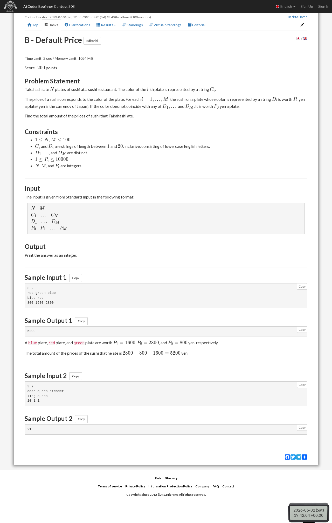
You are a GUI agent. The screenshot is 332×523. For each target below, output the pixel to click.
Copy (75, 278)
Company (202, 486)
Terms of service (110, 486)
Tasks (51, 25)
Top (32, 25)
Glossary (171, 478)
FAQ (215, 486)
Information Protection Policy (170, 486)
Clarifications (77, 25)
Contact (228, 486)
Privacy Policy (135, 486)
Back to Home (297, 17)
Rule (158, 478)
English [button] (285, 6)
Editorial (196, 25)
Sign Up (307, 6)
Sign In (323, 6)
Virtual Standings (165, 25)
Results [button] (106, 25)
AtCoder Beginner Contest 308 (49, 6)
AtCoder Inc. (169, 494)
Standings (132, 25)
